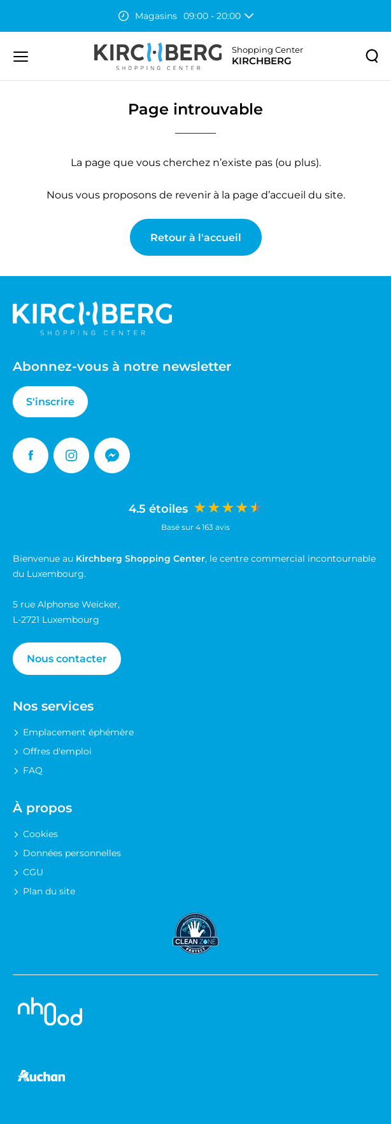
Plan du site (49, 891)
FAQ (33, 770)
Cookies (40, 834)
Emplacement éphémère (78, 732)
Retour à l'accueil (195, 238)
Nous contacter (67, 659)
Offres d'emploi (57, 751)
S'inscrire (50, 402)
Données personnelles (72, 853)
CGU (33, 872)
